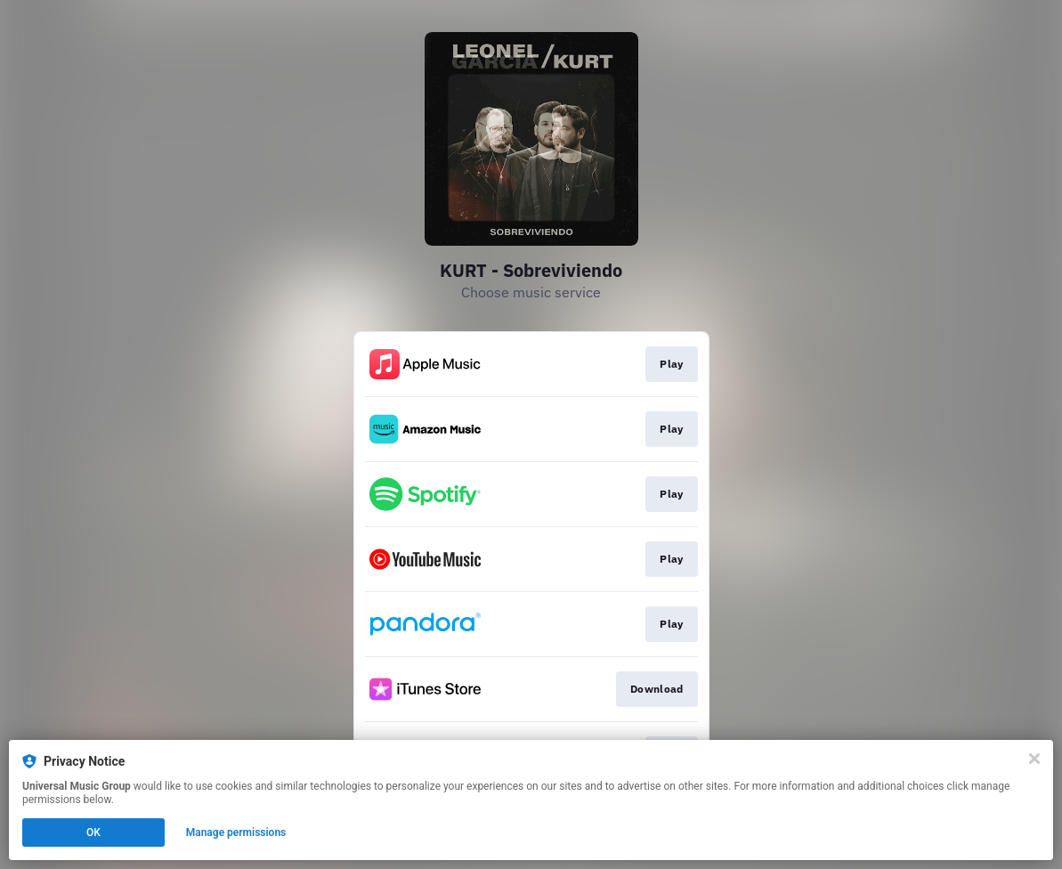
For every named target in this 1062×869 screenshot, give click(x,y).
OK (93, 832)
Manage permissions (236, 832)
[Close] (1034, 758)
